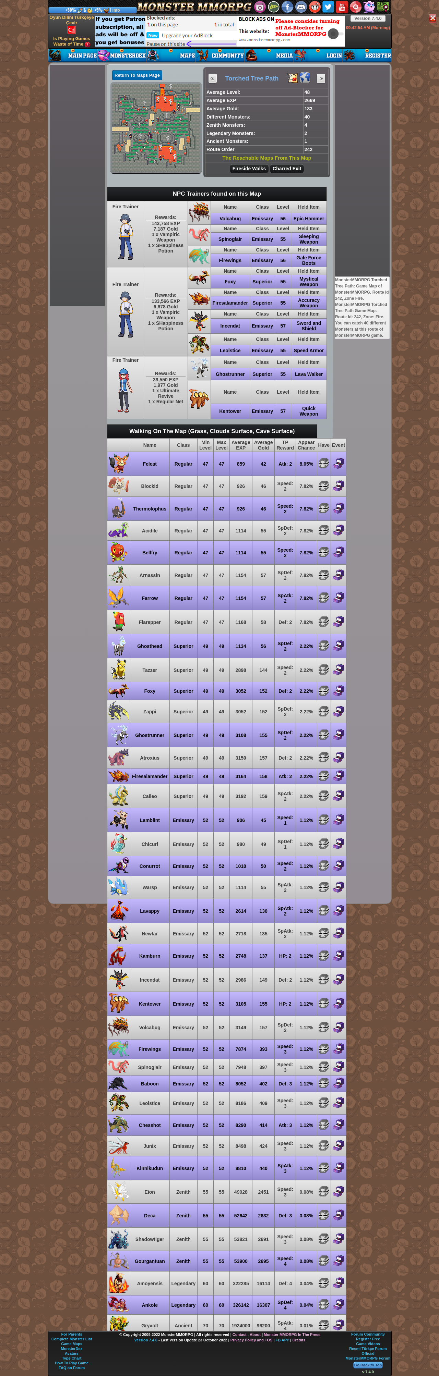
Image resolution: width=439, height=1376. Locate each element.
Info (116, 10)
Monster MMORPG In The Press (292, 1334)
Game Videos (368, 1344)
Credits (298, 1340)
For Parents (71, 1334)
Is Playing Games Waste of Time (71, 41)
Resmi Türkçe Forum (368, 1349)
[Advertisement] (220, 31)
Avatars (72, 1353)
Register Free (368, 1339)
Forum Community (368, 1334)
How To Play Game (71, 1363)
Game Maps (71, 1344)
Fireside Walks (249, 168)
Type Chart (72, 1358)
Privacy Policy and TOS (251, 1340)
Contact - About (247, 1334)
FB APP (282, 1340)
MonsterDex (72, 1349)
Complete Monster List (71, 1339)
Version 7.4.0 (368, 18)
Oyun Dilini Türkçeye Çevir (71, 24)
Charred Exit (287, 168)
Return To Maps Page (137, 75)
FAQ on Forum (72, 1368)
